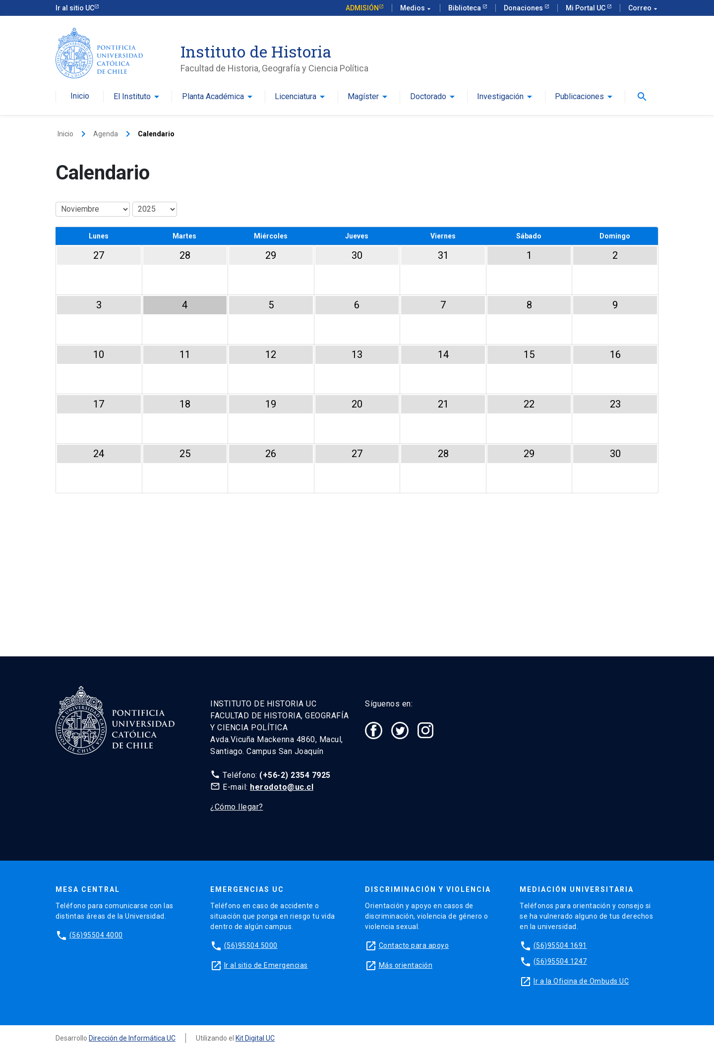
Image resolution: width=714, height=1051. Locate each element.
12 (270, 354)
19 (270, 404)
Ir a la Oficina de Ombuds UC (581, 981)
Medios (416, 8)
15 (529, 354)
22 (529, 404)
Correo (643, 8)
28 (184, 255)
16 (615, 354)
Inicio (79, 96)
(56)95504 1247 (560, 961)
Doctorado (428, 96)
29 (270, 255)
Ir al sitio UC (75, 8)
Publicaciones (579, 96)
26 (270, 454)
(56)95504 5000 (251, 945)
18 (184, 404)
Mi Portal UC (586, 8)
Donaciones (524, 8)
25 (184, 454)
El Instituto (132, 96)
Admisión (362, 8)
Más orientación (406, 965)
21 (443, 404)
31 (443, 255)
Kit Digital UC (255, 1038)
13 (357, 354)
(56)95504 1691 (560, 945)
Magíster (363, 96)
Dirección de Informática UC (132, 1038)
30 (357, 255)
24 (98, 454)
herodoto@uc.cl (281, 787)
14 (443, 354)
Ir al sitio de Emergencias (266, 965)
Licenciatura (295, 96)
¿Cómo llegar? (236, 807)
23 (615, 404)
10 (98, 354)
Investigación (500, 96)
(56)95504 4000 (96, 935)
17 (98, 404)
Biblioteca (465, 8)
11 (184, 354)
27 (98, 255)
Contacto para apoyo (414, 945)
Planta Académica (213, 96)
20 (357, 404)
